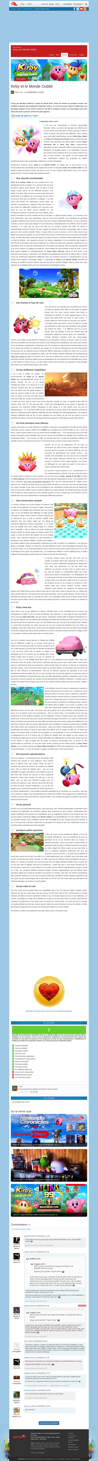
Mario (51, 1443)
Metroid (33, 1445)
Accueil (13, 9)
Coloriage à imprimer (64, 1459)
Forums (44, 4)
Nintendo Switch (28, 9)
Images (81, 55)
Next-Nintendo (49, 1459)
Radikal (26, 1306)
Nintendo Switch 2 (39, 1449)
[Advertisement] (49, 26)
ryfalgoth (27, 1373)
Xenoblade (39, 1445)
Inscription (67, 4)
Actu (23, 4)
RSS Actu (34, 1452)
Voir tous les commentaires (49, 1423)
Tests (29, 4)
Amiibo (33, 1447)
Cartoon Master (49, 1447)
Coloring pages (75, 1459)
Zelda (47, 1443)
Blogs (51, 4)
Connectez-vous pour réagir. (21, 1229)
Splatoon (46, 1445)
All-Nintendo (40, 1459)
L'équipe (70, 1433)
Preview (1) (73, 55)
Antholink (27, 1390)
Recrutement (72, 1444)
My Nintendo (39, 1447)
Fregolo (26, 1252)
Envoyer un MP (23, 1091)
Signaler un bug (73, 1447)
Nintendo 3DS (54, 1445)
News (58, 55)
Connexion (78, 4)
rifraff (21, 92)
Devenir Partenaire (30, 1459)
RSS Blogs (40, 1452)
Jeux (58, 4)
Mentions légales (73, 1449)
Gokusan (27, 1406)
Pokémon (57, 1443)
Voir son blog (33, 1091)
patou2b (27, 1236)
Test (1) (64, 55)
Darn (25, 1341)
